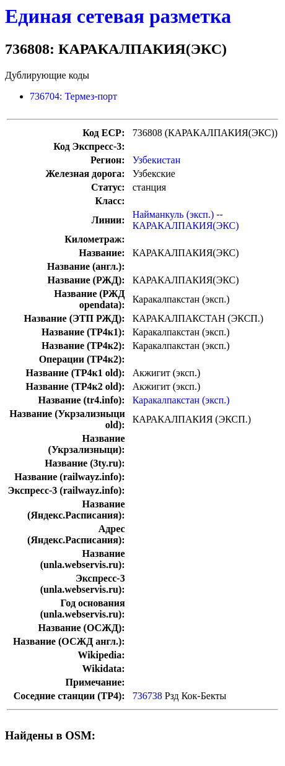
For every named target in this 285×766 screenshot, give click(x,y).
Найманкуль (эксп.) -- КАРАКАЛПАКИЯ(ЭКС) (186, 220)
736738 (147, 696)
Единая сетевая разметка (118, 16)
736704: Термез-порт (73, 96)
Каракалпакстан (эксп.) (181, 400)
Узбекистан (157, 160)
